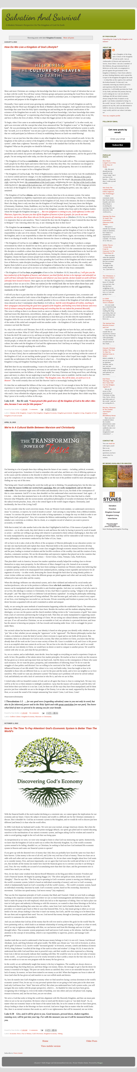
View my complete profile (111, 116)
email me (112, 443)
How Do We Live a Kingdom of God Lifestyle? (31, 47)
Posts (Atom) (17, 1053)
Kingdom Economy (50, 413)
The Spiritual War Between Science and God (109, 325)
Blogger (100, 1063)
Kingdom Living (78, 413)
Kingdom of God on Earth (13, 416)
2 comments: (33, 1030)
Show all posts (68, 38)
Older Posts (91, 1041)
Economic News (15, 1033)
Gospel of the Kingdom (35, 413)
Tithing (60, 1033)
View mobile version (50, 1046)
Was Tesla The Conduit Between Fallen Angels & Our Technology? (108, 191)
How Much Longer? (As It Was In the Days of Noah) (109, 164)
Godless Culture (15, 716)
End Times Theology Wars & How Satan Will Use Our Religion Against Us (109, 383)
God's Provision (37, 1033)
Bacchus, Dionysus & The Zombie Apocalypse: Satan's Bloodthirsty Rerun (109, 411)
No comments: (34, 713)
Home (45, 1041)
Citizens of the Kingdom (18, 413)
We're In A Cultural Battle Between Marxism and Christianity (39, 427)
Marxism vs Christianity (43, 716)
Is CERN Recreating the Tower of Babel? (108, 300)
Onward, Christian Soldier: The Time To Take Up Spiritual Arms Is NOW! (109, 352)
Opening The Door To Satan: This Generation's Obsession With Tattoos (109, 220)
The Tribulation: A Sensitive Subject (109, 277)
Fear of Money (26, 1033)
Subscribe (117, 145)
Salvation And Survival (43, 17)
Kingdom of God (91, 413)
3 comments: (33, 409)
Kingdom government (65, 413)
